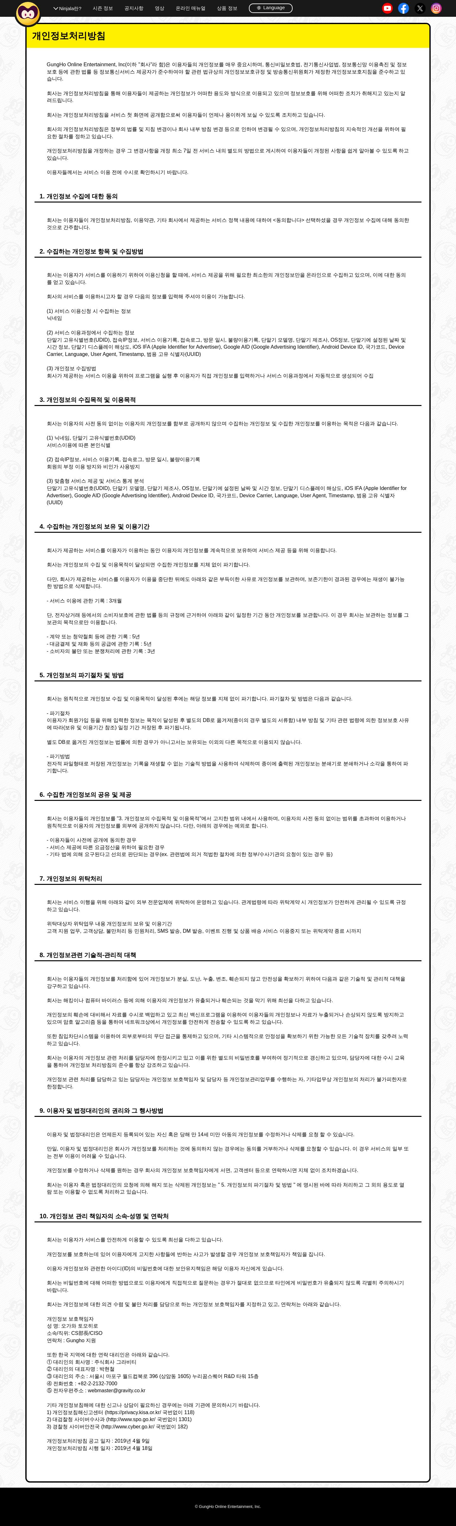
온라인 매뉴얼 (191, 8)
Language (270, 7)
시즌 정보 (103, 8)
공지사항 (133, 8)
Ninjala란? (70, 8)
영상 (159, 8)
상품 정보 (227, 8)
